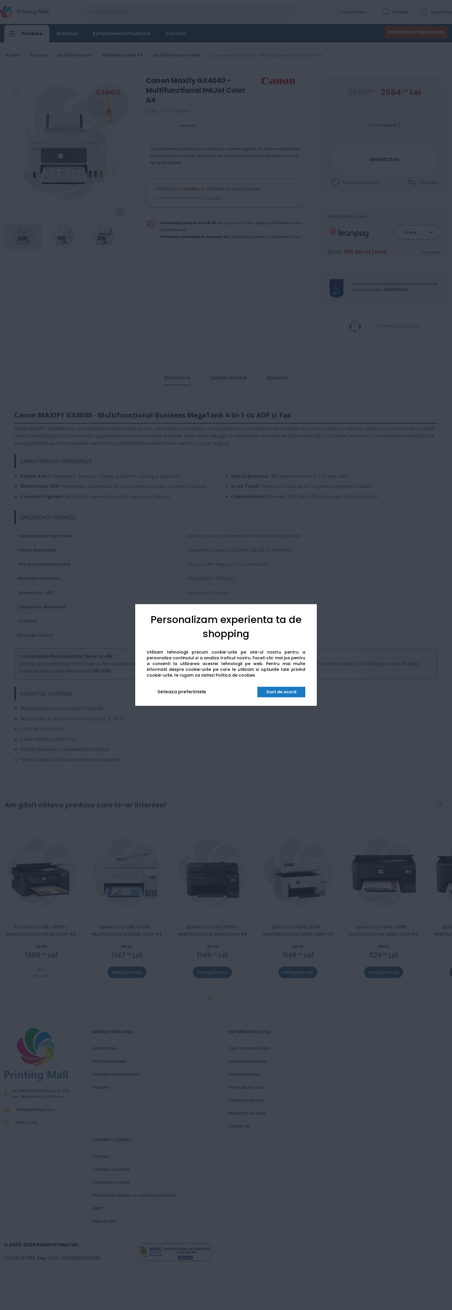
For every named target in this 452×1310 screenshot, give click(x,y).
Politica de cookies (235, 675)
